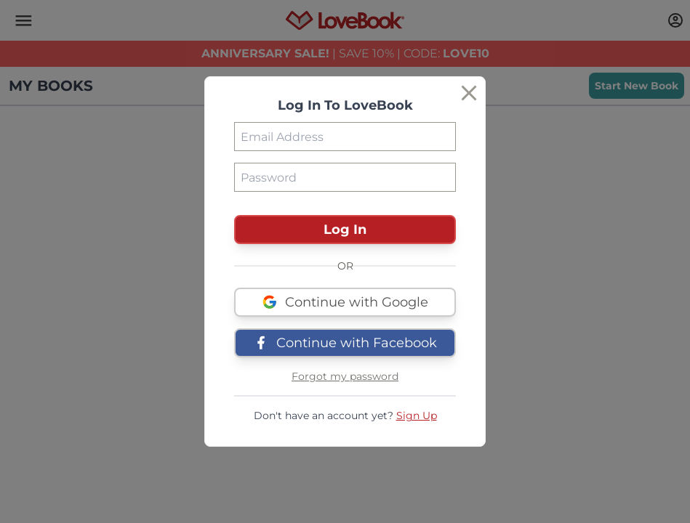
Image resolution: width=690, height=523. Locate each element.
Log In (345, 230)
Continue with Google (345, 302)
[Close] (469, 93)
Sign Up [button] (416, 415)
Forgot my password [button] (345, 376)
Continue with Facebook (345, 343)
